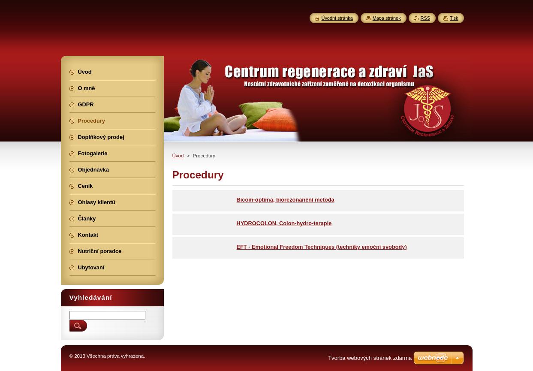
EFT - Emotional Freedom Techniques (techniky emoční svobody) (322, 247)
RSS (425, 18)
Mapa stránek (387, 18)
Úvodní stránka (337, 18)
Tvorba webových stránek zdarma (370, 358)
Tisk (454, 18)
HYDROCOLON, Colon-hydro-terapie (284, 223)
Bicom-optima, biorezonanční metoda (285, 199)
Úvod (178, 155)
